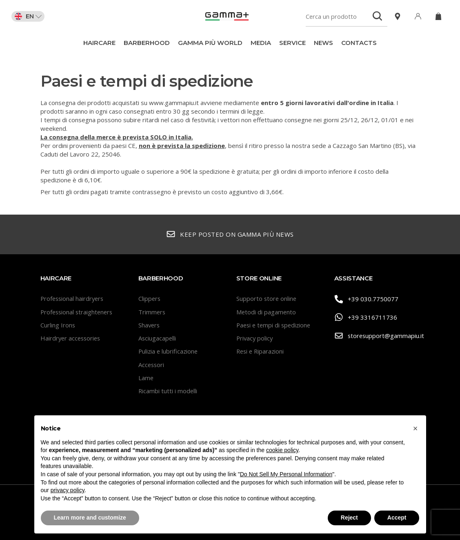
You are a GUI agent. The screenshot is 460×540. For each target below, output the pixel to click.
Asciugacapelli (157, 338)
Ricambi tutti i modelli (168, 391)
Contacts (359, 43)
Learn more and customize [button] (90, 517)
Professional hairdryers (73, 298)
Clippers (149, 298)
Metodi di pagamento (266, 312)
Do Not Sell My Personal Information (286, 474)
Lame (146, 378)
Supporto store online (267, 298)
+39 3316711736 (366, 317)
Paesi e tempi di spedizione (275, 325)
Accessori (151, 365)
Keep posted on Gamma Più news (229, 234)
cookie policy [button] (282, 450)
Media (261, 43)
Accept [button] (397, 517)
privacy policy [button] (67, 490)
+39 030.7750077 (366, 299)
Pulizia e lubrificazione (169, 351)
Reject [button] (349, 517)
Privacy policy (255, 338)
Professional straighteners (78, 312)
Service (292, 43)
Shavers (149, 325)
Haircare (99, 43)
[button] (415, 428)
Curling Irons (58, 325)
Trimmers (152, 312)
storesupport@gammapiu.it (377, 336)
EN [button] (29, 16)
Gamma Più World (210, 43)
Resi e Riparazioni (261, 351)
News (323, 43)
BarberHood (147, 43)
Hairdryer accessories (71, 338)
